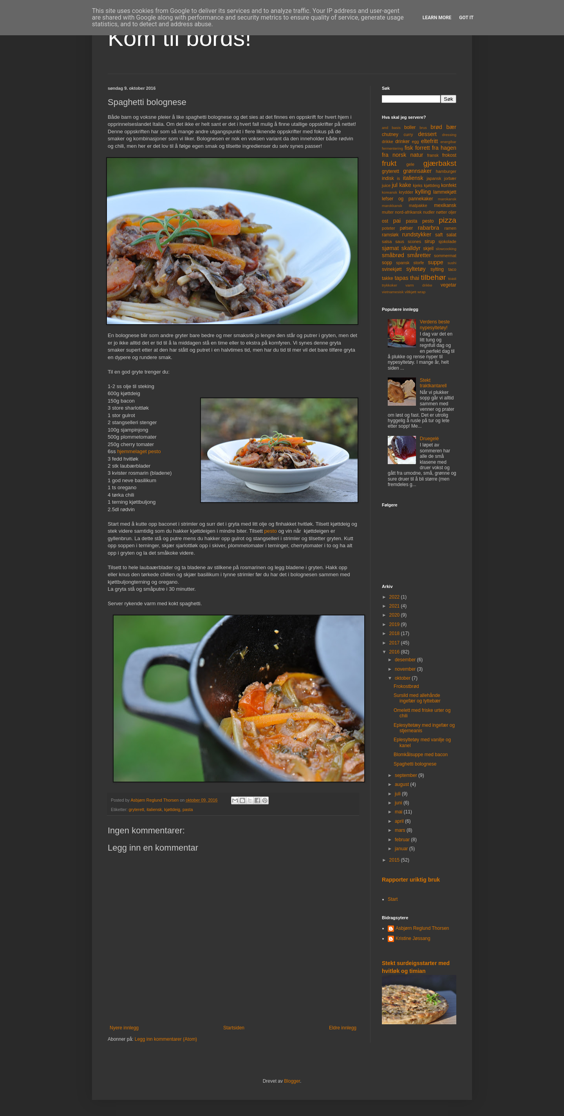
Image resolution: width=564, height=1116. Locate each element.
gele (410, 164)
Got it (466, 17)
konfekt (448, 185)
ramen (450, 228)
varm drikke (418, 285)
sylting (437, 269)
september (406, 775)
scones (414, 241)
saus (399, 241)
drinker (402, 141)
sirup (430, 241)
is (398, 178)
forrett (422, 148)
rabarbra (428, 228)
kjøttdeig (172, 809)
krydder (406, 192)
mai (399, 812)
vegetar (448, 285)
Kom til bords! (179, 38)
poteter (388, 228)
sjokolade (447, 241)
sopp (387, 262)
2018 (395, 633)
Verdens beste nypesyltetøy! (435, 324)
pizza (447, 220)
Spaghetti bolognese (415, 764)
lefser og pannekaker (407, 198)
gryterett (137, 809)
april (400, 821)
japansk (434, 178)
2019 (395, 624)
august (402, 784)
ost (385, 221)
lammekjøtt (444, 192)
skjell (428, 248)
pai (397, 221)
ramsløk (390, 235)
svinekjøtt (392, 269)
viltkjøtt (410, 292)
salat (451, 235)
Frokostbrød (406, 686)
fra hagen (444, 148)
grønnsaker (417, 171)
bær (451, 127)
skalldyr (411, 248)
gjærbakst (439, 163)
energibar (448, 142)
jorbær (450, 178)
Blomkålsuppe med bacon (421, 754)
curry (408, 134)
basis (396, 127)
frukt (389, 163)
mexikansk (445, 205)
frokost (449, 155)
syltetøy (416, 269)
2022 (395, 597)
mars (401, 830)
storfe (418, 262)
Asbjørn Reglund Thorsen (422, 928)
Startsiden (233, 1028)
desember (406, 659)
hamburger (446, 171)
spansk (402, 262)
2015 (395, 860)
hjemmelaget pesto (139, 451)
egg (415, 141)
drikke (387, 141)
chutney (390, 134)
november (406, 669)
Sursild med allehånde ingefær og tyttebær (417, 698)
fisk (409, 148)
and (385, 127)
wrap (422, 292)
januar (402, 848)
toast (452, 278)
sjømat (390, 248)
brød (436, 127)
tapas (401, 278)
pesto (270, 531)
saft (439, 235)
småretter (419, 255)
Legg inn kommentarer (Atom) (166, 1039)
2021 (395, 606)
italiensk (154, 809)
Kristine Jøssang (413, 938)
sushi (452, 263)
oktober (403, 678)
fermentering (392, 148)
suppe (435, 262)
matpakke (418, 205)
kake (405, 185)
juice (386, 185)
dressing (449, 134)
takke (387, 278)
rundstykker (416, 234)
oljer (452, 212)
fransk (432, 155)
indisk (388, 178)
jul (395, 185)
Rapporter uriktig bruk (411, 879)
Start (393, 899)
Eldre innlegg (342, 1028)
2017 (395, 643)
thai (414, 278)
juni (399, 803)
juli (398, 794)
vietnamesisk (392, 292)
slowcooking (446, 249)
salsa (387, 241)
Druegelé (429, 438)
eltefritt (429, 141)
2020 (395, 615)
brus (423, 127)
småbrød (393, 255)
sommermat (445, 255)
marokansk (447, 199)
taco (452, 269)
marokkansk (392, 205)
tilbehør (433, 277)
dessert (427, 134)
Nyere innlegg (124, 1028)
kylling (423, 192)
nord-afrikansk (408, 212)
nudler (429, 212)
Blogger (292, 1081)
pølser (406, 228)
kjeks (418, 185)
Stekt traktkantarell (433, 382)
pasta (188, 809)
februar (403, 839)
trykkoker (389, 285)
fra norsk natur (402, 155)
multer (388, 212)
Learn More (437, 17)
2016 (395, 652)
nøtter (441, 212)
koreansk (389, 192)
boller (410, 127)
